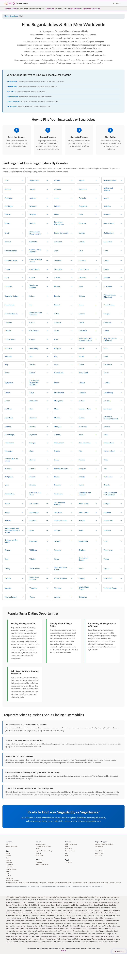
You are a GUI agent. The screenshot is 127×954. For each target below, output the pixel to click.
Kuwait (39, 918)
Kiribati (13, 918)
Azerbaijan (10, 900)
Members (9, 862)
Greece (28, 913)
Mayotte (115, 921)
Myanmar (87, 923)
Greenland (35, 913)
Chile (31, 905)
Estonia (113, 907)
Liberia (97, 918)
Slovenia (68, 934)
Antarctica (66, 897)
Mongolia (53, 923)
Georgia (117, 910)
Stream (8, 858)
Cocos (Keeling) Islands (59, 905)
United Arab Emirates (112, 939)
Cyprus (25, 907)
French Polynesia (74, 910)
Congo (85, 905)
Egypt (80, 907)
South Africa (95, 934)
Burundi (72, 902)
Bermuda (69, 900)
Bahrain (24, 900)
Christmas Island (44, 905)
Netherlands (112, 923)
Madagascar (41, 921)
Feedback (119, 951)
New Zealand (40, 926)
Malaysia (56, 921)
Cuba (20, 907)
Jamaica (97, 915)
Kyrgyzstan (46, 918)
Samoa (84, 931)
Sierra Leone (45, 934)
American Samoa (37, 897)
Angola (53, 897)
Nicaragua (49, 926)
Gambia (111, 910)
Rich (66, 846)
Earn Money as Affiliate (43, 846)
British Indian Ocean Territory (26, 902)
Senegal (14, 934)
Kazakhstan (115, 915)
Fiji (44, 910)
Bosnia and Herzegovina (94, 900)
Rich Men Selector (71, 844)
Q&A (7, 873)
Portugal (69, 928)
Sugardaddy (14, 16)
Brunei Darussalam (45, 902)
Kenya (8, 918)
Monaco (46, 923)
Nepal (105, 923)
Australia (110, 897)
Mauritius (108, 921)
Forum (8, 853)
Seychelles (36, 934)
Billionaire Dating (65, 882)
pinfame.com (50, 9)
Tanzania (111, 936)
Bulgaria (56, 902)
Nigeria (60, 926)
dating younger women (80, 882)
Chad (27, 905)
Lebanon (85, 918)
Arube (104, 897)
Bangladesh (32, 900)
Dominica (51, 907)
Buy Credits (14, 846)
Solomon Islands (78, 934)
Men (66, 853)
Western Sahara (92, 941)
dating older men (94, 882)
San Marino (91, 931)
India (64, 915)
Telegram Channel (11, 9)
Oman (106, 926)
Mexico (8, 923)
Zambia (107, 941)
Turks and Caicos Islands (76, 939)
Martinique (91, 921)
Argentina (91, 897)
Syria (92, 936)
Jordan (108, 915)
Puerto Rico (77, 928)
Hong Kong (45, 915)
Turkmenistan (62, 939)
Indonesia (70, 915)
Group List (9, 865)
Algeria (27, 897)
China (35, 905)
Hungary (53, 915)
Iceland (59, 915)
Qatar (84, 928)
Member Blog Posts (12, 880)
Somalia (87, 934)
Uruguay (22, 941)
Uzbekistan (29, 941)
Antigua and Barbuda (79, 897)
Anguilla (59, 897)
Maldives (63, 921)
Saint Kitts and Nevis (19, 931)
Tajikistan (103, 936)
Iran (75, 915)
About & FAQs (40, 844)
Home (6, 16)
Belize (59, 900)
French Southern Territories (91, 910)
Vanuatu (37, 941)
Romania (96, 928)
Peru (43, 928)
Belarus (47, 900)
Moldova (39, 923)
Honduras (37, 915)
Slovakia (61, 934)
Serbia (19, 934)
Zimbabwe (114, 941)
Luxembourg (18, 921)
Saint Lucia (32, 931)
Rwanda (108, 928)
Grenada (42, 913)
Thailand (117, 936)
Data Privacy (99, 853)
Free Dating (104, 882)
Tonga (27, 939)
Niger (55, 926)
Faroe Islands (38, 910)
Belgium (53, 900)
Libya (102, 918)
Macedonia (32, 921)
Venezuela (45, 941)
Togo (17, 939)
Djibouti (45, 907)
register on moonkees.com (91, 9)
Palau (118, 926)
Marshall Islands (81, 921)
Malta (72, 921)
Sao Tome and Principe (105, 931)
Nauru (100, 923)
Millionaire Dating (53, 882)
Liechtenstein (110, 918)
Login (25, 3)
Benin (64, 900)
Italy (92, 915)
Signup (19, 3)
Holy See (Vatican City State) (22, 915)
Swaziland (71, 936)
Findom (112, 882)
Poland (62, 928)
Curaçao (9, 926)
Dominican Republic (63, 907)
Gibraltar (21, 913)
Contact (38, 853)
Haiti (94, 913)
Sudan (38, 936)
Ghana (15, 913)
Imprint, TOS (99, 851)
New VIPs (68, 848)
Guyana (89, 913)
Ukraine (101, 939)
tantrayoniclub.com (42, 864)
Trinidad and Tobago (37, 939)
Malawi (49, 921)
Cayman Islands (113, 902)
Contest (8, 856)
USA (7, 897)
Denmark (37, 907)
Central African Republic (15, 905)
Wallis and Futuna (79, 941)
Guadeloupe (50, 913)
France (54, 910)
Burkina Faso (64, 902)
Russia (102, 928)
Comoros (79, 905)
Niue (65, 926)
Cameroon (88, 902)
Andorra (47, 897)
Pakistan (112, 926)
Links (37, 848)
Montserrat (61, 923)
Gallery (8, 871)
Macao (25, 921)
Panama (16, 928)
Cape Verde (102, 902)
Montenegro (27, 934)
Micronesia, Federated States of (24, 923)
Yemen (101, 941)
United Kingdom (12, 941)
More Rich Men (24, 882)
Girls (66, 855)
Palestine (9, 928)
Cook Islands (98, 905)
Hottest (8, 876)
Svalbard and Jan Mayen (57, 936)
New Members (70, 851)
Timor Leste (10, 939)
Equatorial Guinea (98, 907)
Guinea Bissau (80, 913)
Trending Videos (11, 869)
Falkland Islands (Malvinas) (22, 910)
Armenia (98, 897)
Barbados (40, 900)
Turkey (53, 939)
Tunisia (48, 939)
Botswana (107, 900)
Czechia (31, 907)
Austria (116, 897)
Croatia (15, 907)
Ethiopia (9, 910)
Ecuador (74, 907)
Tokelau (22, 939)
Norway (101, 926)
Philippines (50, 928)
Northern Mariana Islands (87, 926)
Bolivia (82, 900)
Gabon (105, 910)
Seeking (14, 882)
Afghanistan (14, 897)
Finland (48, 910)
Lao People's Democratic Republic (63, 918)
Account (116, 3)
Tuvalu (88, 939)
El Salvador (87, 907)
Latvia (79, 918)
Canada (95, 902)
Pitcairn (57, 928)
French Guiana (62, 910)
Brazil (13, 902)
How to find (34, 882)
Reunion (90, 928)
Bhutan (76, 900)
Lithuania (9, 921)
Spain (26, 936)
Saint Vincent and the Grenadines (68, 931)
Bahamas (17, 900)
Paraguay (37, 928)
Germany (9, 913)
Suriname (44, 936)
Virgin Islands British (64, 941)
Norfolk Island (72, 926)
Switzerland (85, 936)
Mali (68, 921)
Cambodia (79, 902)
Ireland (83, 915)
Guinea (72, 913)
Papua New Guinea (26, 928)
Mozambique (78, 923)
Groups (8, 860)
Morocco (69, 923)
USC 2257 (98, 855)
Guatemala (65, 913)
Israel (89, 915)
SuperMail (68, 862)
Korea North (21, 918)
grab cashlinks (75, 9)
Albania (22, 897)
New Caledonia (28, 926)
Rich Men (9, 882)
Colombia (72, 905)
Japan (103, 915)
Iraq (79, 915)
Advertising (39, 855)
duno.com (39, 862)
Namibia (94, 923)
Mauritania (100, 921)
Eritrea (107, 907)
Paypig (118, 882)
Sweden (78, 936)
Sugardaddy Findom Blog (44, 851)
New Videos (10, 867)
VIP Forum (9, 878)
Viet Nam (52, 941)
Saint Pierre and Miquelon (46, 931)
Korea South (31, 918)
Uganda (94, 939)
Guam (58, 913)
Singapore (54, 934)
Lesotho (91, 918)
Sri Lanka (32, 936)
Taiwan (97, 936)
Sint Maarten (17, 926)
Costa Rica (108, 905)
